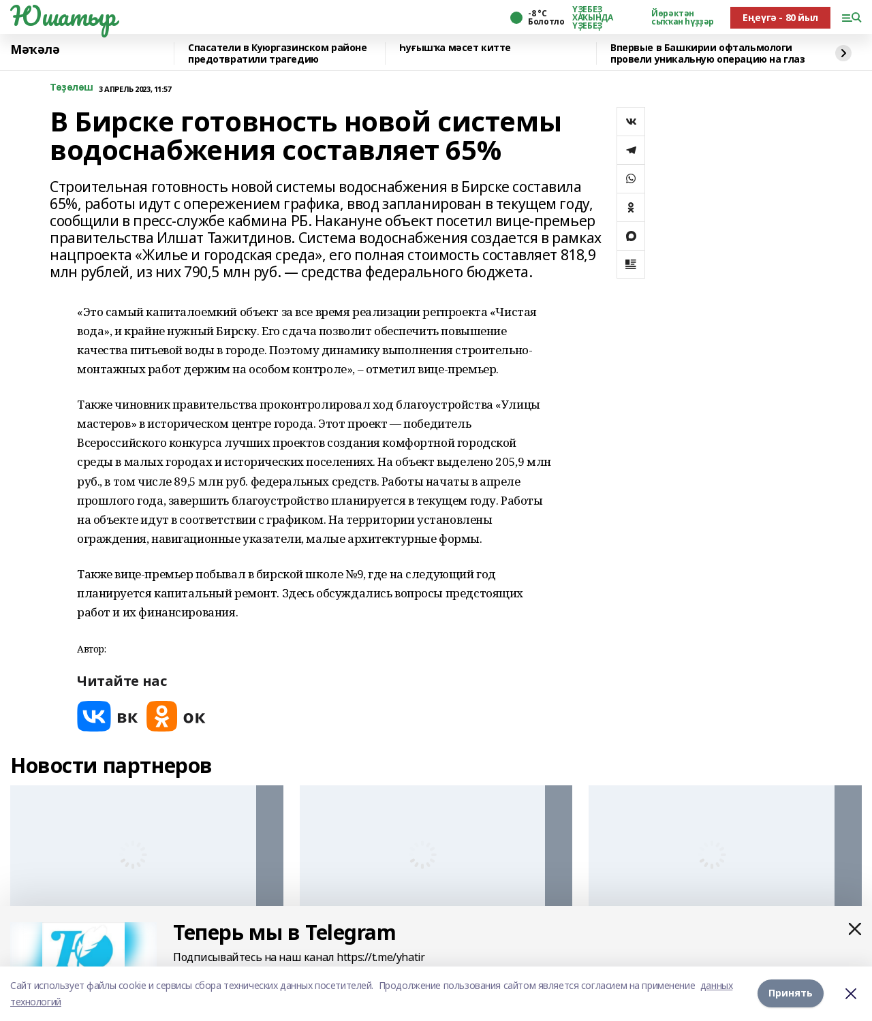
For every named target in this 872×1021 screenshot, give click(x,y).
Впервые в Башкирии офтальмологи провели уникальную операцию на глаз (707, 53)
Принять (790, 993)
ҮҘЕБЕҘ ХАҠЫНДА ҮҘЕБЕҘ (592, 17)
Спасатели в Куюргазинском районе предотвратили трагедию (277, 53)
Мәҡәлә (34, 49)
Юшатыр (62, 16)
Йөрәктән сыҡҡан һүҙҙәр (682, 18)
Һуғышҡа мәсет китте (455, 48)
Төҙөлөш (71, 87)
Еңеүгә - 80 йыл (780, 17)
